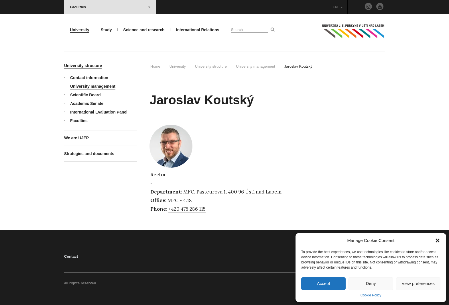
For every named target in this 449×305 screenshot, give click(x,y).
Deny (371, 283)
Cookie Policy (371, 295)
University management (253, 66)
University (178, 66)
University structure (211, 66)
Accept (323, 283)
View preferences (418, 283)
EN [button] (337, 7)
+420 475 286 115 (187, 209)
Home (155, 66)
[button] (437, 240)
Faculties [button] (110, 7)
